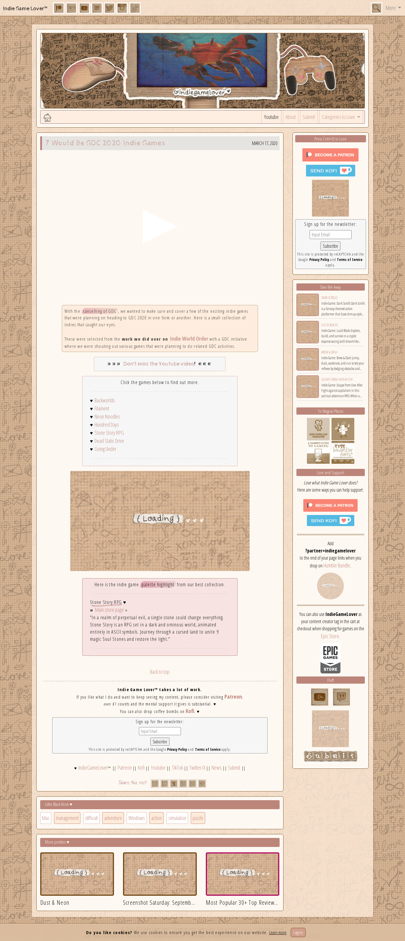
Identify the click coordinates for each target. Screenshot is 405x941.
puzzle (198, 817)
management (67, 817)
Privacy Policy (177, 749)
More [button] (391, 7)
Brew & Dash (329, 352)
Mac (46, 817)
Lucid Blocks (329, 324)
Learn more (277, 932)
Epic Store (330, 636)
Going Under (105, 448)
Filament (101, 408)
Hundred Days (106, 424)
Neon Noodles (107, 416)
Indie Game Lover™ (25, 8)
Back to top (160, 671)
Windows (136, 817)
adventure (113, 817)
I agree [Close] (298, 932)
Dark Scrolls (329, 297)
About (291, 116)
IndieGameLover (93, 767)
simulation (177, 817)
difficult (91, 817)
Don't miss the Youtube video (158, 364)
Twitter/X (197, 767)
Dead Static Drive (109, 440)
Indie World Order (189, 338)
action (156, 817)
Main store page (109, 609)
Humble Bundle (336, 565)
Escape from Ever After (336, 379)
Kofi (190, 711)
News (217, 767)
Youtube (271, 116)
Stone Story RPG (109, 432)
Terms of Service (207, 749)
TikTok (177, 767)
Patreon (233, 696)
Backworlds (104, 400)
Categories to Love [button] (339, 116)
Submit (309, 116)
